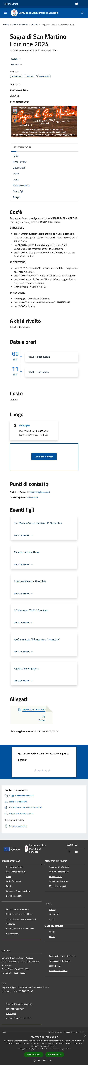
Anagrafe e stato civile (59, 866)
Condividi (16, 59)
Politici (9, 886)
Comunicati (54, 914)
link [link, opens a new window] (69, 1049)
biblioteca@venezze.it (40, 492)
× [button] (85, 1036)
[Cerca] (82, 12)
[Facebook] (69, 852)
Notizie (52, 909)
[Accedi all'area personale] (76, 4)
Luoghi (52, 931)
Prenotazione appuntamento (62, 956)
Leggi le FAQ (54, 965)
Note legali (11, 1013)
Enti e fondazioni (13, 881)
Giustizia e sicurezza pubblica (19, 914)
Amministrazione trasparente (19, 1004)
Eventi (35, 24)
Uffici (8, 876)
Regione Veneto (11, 3)
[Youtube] (76, 852)
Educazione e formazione (17, 909)
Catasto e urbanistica (58, 881)
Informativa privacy (15, 1008)
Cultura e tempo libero (59, 871)
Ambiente (10, 923)
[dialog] (44, 1049)
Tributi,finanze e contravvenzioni (21, 919)
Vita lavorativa (55, 876)
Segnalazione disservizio (60, 960)
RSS (4, 1032)
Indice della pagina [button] (22, 147)
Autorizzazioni (12, 933)
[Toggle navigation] (5, 12)
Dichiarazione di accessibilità (19, 1018)
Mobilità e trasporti (57, 886)
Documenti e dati (14, 895)
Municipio (24, 425)
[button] (44, 1060)
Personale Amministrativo (18, 891)
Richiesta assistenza (58, 970)
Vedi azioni (17, 64)
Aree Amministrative (15, 871)
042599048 (32, 497)
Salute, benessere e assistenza (20, 928)
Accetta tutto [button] (33, 1054)
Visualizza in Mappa (44, 456)
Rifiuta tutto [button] (54, 1054)
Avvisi (52, 919)
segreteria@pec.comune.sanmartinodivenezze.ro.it (25, 987)
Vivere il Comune (20, 24)
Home (6, 24)
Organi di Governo (14, 866)
